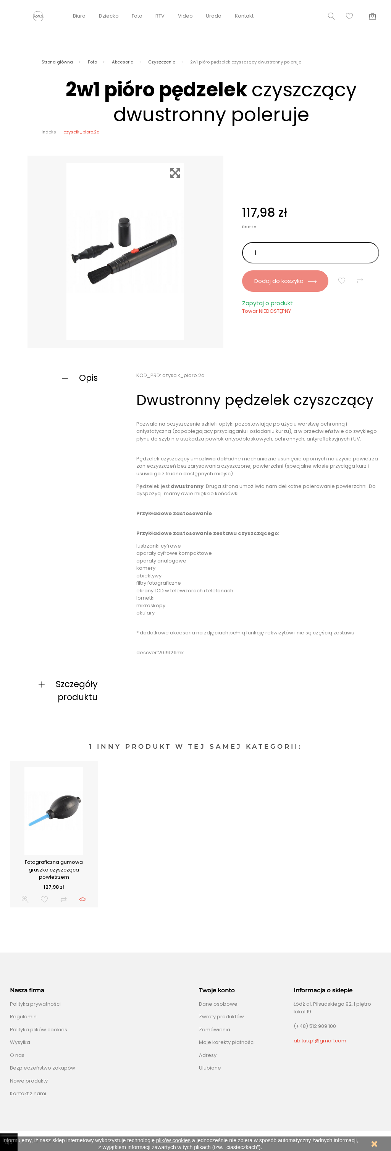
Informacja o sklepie (323, 990)
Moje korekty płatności (227, 1042)
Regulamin (23, 1016)
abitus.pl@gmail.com (320, 1040)
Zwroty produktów (221, 1016)
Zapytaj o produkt (267, 303)
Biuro (79, 16)
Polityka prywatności (35, 1004)
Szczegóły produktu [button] (77, 690)
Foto (137, 16)
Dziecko (109, 16)
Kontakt (244, 16)
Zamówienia (214, 1029)
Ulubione (210, 1067)
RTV (160, 16)
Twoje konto (217, 990)
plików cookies (173, 1140)
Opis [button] (88, 378)
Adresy (208, 1055)
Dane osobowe (218, 1004)
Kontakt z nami (28, 1093)
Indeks (49, 132)
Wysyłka (20, 1042)
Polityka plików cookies (38, 1029)
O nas (17, 1055)
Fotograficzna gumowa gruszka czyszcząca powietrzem (54, 869)
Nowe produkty (29, 1080)
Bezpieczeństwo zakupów (42, 1067)
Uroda (213, 16)
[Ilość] (310, 252)
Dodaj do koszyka (285, 281)
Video (185, 16)
